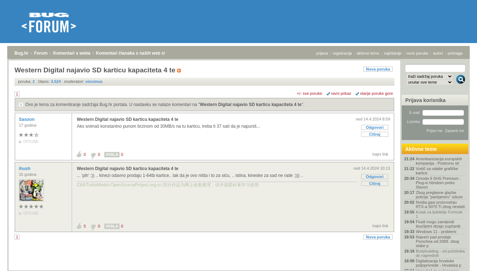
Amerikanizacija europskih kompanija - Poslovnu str (439, 161)
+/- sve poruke (309, 93)
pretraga (455, 53)
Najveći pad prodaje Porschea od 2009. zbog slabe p (437, 241)
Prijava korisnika (425, 100)
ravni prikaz (341, 93)
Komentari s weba (72, 53)
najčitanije (393, 53)
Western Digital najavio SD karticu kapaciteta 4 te (251, 104)
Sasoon (27, 119)
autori (438, 53)
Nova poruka (378, 69)
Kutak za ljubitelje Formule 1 (439, 214)
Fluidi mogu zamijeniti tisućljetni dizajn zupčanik (438, 224)
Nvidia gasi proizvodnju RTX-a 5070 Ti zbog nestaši (440, 204)
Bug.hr (21, 53)
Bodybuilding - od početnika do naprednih (440, 253)
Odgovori (375, 127)
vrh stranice (457, 260)
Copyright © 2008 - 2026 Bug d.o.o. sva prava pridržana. (239, 269)
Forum (40, 53)
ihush (25, 168)
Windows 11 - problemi (436, 231)
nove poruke (417, 53)
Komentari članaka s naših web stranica (137, 53)
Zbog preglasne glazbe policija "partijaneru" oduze (439, 194)
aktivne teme (368, 53)
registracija (342, 53)
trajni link (380, 154)
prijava (322, 53)
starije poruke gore (376, 93)
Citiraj (374, 134)
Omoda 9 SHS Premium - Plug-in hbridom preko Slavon (438, 182)
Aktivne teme (421, 149)
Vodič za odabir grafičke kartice (437, 170)
